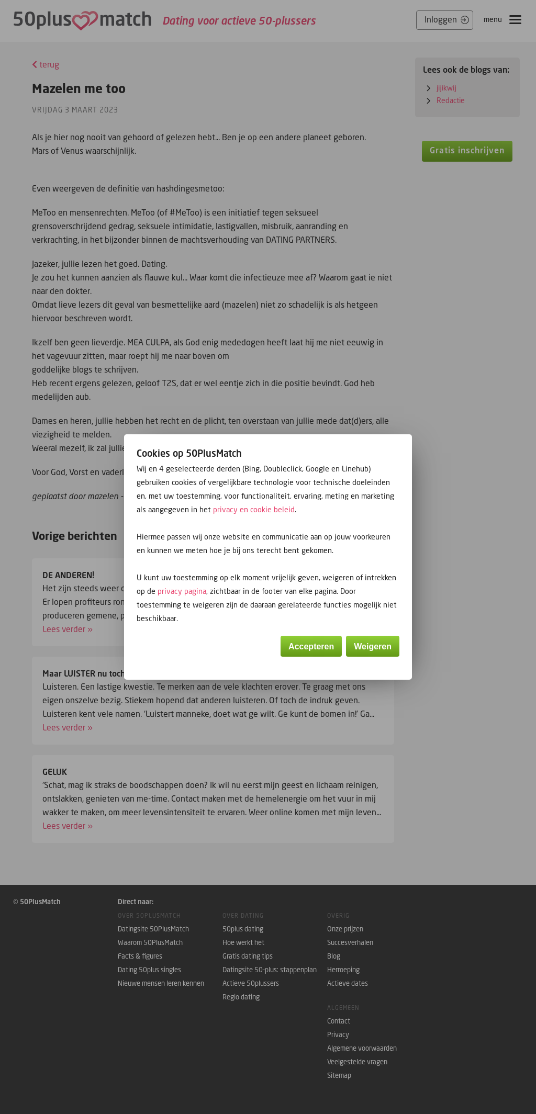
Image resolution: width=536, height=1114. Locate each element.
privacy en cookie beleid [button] (254, 509)
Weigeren (373, 646)
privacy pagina (182, 591)
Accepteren (311, 646)
